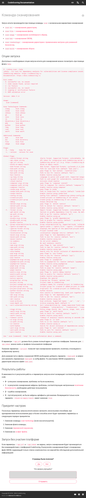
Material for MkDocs (15, 495)
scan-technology (27, 421)
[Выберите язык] (78, 2)
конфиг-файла (21, 432)
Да (39, 464)
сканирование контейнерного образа (32, 35)
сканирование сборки (25, 49)
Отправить (43, 482)
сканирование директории (25, 28)
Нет (47, 464)
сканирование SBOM (23, 38)
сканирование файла (24, 31)
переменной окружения (23, 428)
